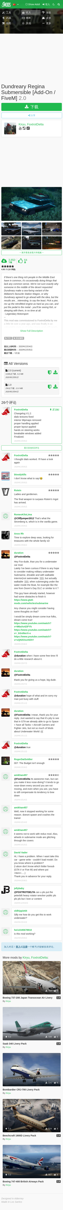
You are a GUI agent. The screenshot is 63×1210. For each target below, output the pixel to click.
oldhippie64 (20, 910)
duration (18, 552)
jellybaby (19, 888)
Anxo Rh (19, 533)
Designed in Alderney (12, 1198)
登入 (18, 946)
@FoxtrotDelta (22, 556)
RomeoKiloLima (23, 514)
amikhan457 (20, 775)
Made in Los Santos (11, 1202)
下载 (31, 107)
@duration (20, 655)
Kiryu (8, 1001)
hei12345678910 (23, 930)
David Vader (20, 852)
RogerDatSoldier (23, 759)
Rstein (17, 490)
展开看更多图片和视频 (32, 252)
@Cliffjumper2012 (24, 518)
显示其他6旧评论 (31, 448)
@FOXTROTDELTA (24, 892)
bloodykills (20, 474)
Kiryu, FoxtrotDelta (31, 124)
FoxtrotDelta (21, 409)
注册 (25, 946)
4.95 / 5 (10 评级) (8, 269)
